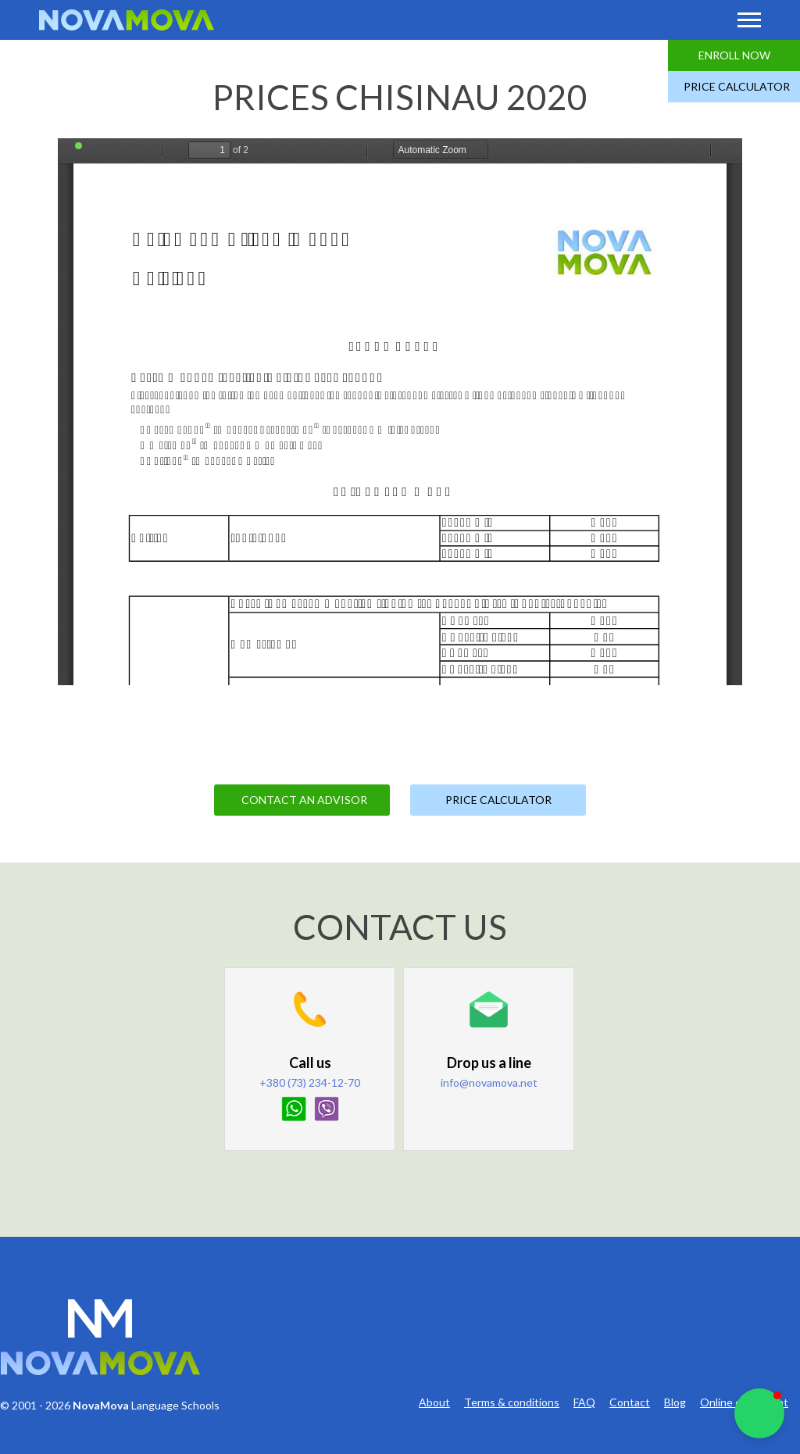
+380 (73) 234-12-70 (309, 1082)
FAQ (584, 1402)
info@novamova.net (489, 1082)
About (434, 1402)
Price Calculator (737, 86)
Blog (675, 1402)
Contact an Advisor (304, 799)
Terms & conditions (511, 1402)
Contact (629, 1402)
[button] (759, 1413)
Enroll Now (734, 55)
